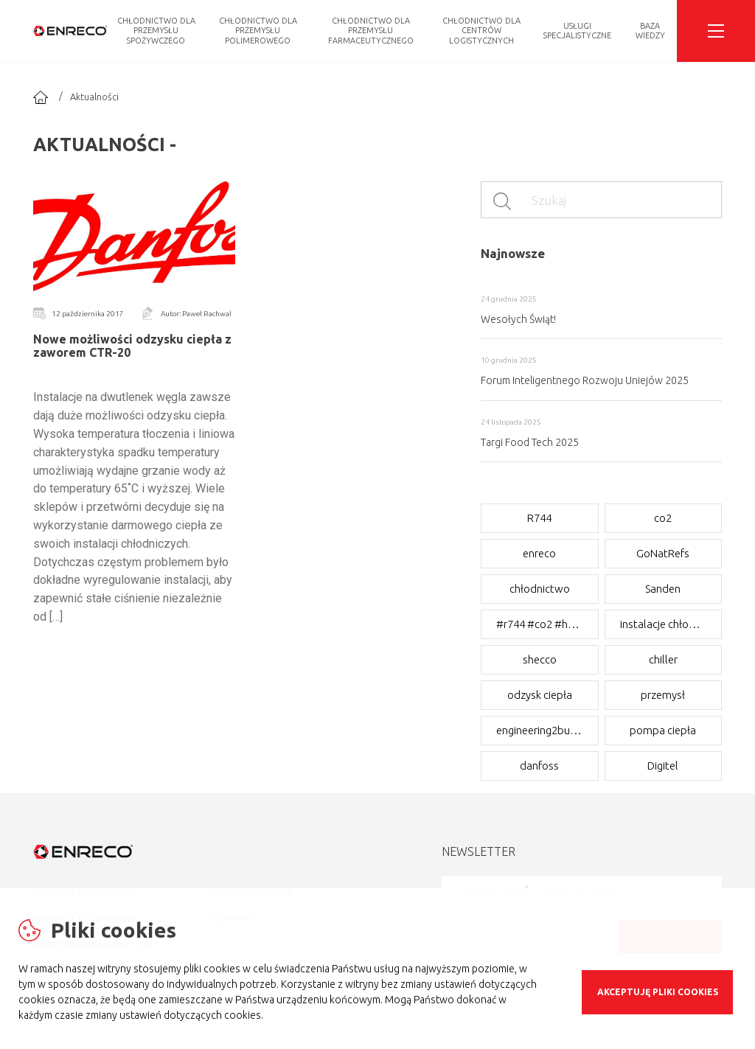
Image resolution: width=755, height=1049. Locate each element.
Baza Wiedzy (650, 30)
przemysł (663, 695)
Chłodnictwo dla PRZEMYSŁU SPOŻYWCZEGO (156, 30)
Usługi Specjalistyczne (577, 30)
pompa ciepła (663, 730)
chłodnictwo (539, 588)
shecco (540, 659)
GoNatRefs (662, 553)
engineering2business (539, 730)
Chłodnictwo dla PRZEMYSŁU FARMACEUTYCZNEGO (371, 30)
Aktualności (94, 96)
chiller (663, 659)
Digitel (662, 765)
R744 (539, 518)
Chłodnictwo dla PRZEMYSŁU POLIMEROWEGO (258, 30)
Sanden (663, 588)
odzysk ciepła (539, 695)
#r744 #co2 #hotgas (539, 624)
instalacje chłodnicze (663, 624)
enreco (539, 553)
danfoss (539, 765)
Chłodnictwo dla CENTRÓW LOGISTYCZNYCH (481, 30)
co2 (663, 518)
